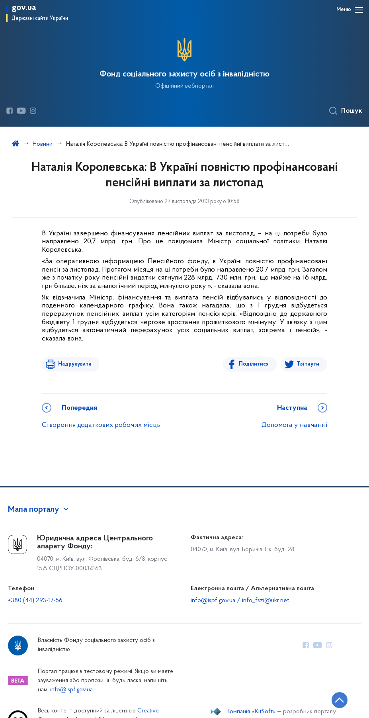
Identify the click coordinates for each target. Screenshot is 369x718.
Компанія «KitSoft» (251, 711)
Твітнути (308, 364)
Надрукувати (74, 364)
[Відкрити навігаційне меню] (359, 10)
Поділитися (254, 364)
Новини (43, 144)
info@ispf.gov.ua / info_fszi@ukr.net (240, 600)
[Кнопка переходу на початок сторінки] (339, 700)
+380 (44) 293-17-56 (35, 600)
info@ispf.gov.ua (71, 690)
